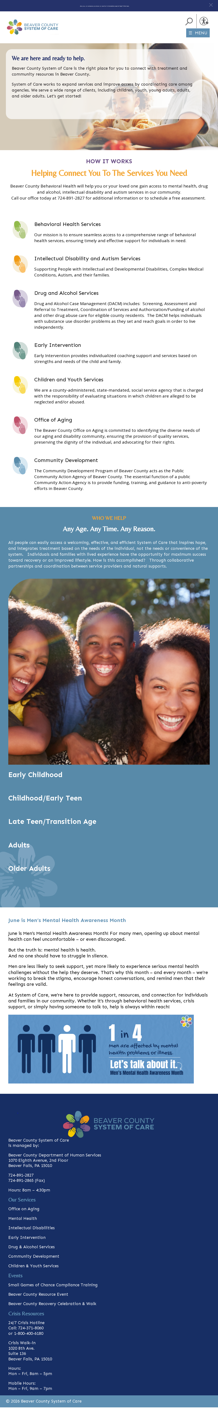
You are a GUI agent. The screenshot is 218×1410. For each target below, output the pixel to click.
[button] (211, 5)
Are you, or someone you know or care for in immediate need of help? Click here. (105, 5)
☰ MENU (198, 35)
